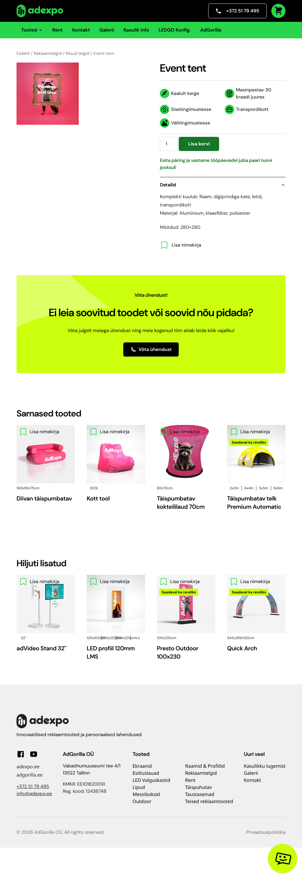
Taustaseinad (199, 794)
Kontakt (81, 30)
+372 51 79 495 (237, 11)
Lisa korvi (199, 144)
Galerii (106, 30)
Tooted (32, 30)
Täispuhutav (198, 787)
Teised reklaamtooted (209, 801)
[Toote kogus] (168, 144)
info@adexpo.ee (34, 793)
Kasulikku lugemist (264, 766)
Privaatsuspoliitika (265, 832)
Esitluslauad (145, 773)
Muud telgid (78, 53)
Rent (57, 30)
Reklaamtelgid (48, 53)
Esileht (23, 53)
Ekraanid (142, 766)
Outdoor (141, 801)
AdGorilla (210, 30)
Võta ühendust (151, 349)
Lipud (138, 787)
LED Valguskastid (151, 780)
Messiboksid (146, 794)
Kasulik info (136, 30)
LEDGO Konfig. (174, 30)
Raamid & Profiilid (205, 766)
